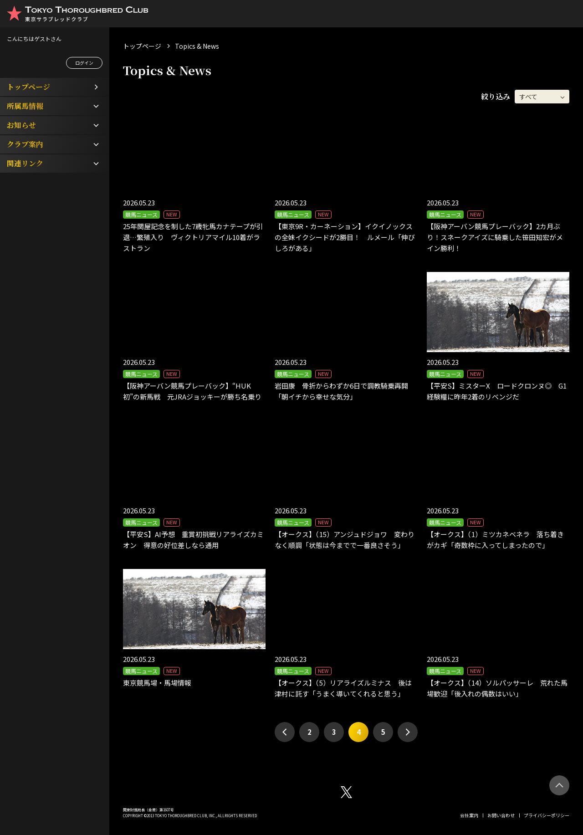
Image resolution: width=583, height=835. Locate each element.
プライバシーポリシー (546, 815)
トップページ (142, 46)
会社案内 (469, 815)
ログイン (84, 62)
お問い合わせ (501, 815)
